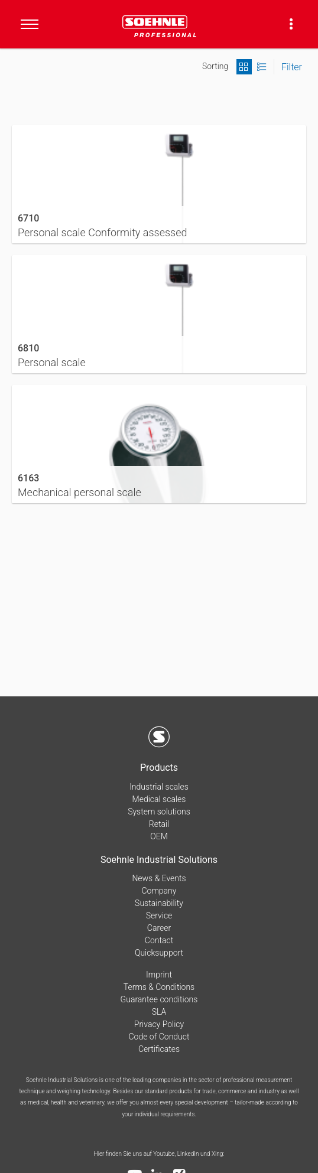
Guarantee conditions (159, 999)
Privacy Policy (159, 1024)
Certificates (159, 1049)
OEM (159, 836)
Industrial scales (159, 786)
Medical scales (159, 799)
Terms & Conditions (159, 987)
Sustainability (159, 903)
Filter (291, 67)
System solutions (159, 811)
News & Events (159, 878)
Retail (159, 824)
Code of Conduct (158, 1036)
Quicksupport (159, 952)
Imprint (159, 974)
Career (159, 928)
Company (159, 890)
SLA (159, 1011)
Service (159, 915)
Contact (159, 940)
